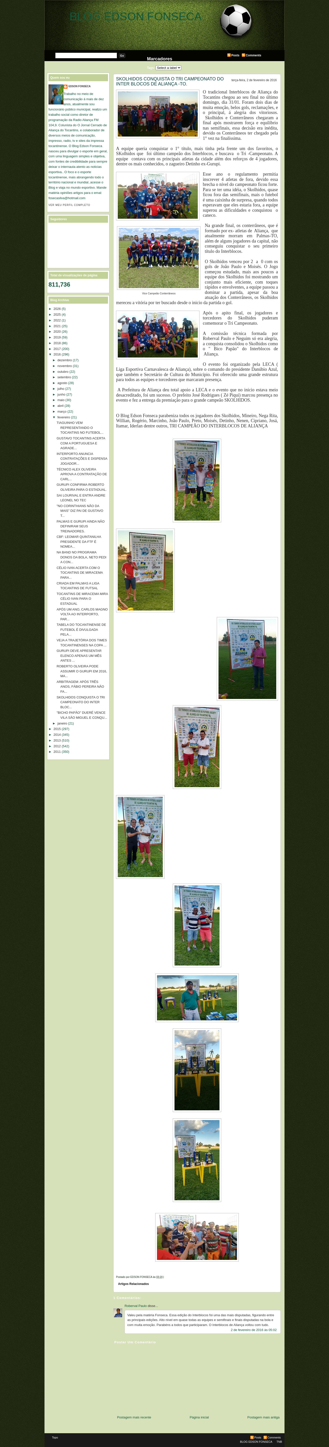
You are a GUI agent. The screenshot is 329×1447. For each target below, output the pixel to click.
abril (61, 406)
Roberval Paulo (135, 1306)
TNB (279, 1441)
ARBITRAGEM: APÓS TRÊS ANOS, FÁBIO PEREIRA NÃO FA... (80, 686)
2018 (57, 343)
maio (61, 400)
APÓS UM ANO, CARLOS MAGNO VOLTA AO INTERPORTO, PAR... (82, 614)
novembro (65, 366)
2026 (57, 309)
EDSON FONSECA (79, 86)
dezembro (65, 360)
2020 (57, 331)
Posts (235, 55)
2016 (57, 354)
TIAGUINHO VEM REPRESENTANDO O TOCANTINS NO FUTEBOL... (79, 427)
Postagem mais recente (134, 1417)
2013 (57, 740)
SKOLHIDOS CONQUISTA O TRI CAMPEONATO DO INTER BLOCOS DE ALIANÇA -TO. (170, 81)
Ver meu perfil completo (69, 205)
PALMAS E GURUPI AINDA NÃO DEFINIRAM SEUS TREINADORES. (80, 526)
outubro (63, 372)
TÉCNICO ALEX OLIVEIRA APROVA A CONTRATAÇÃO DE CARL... (81, 474)
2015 (57, 729)
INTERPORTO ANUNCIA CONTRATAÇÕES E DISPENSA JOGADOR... (81, 458)
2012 (57, 746)
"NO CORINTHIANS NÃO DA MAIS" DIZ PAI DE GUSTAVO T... (79, 511)
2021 (57, 326)
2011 (57, 752)
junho (62, 394)
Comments (253, 55)
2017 (57, 349)
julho (61, 389)
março (62, 411)
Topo (55, 1437)
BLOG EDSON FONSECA (136, 16)
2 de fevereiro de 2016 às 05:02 (254, 1330)
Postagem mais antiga (264, 1417)
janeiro (62, 723)
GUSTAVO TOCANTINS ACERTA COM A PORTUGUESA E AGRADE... (80, 443)
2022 (57, 320)
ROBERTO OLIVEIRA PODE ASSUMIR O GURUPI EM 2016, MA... (81, 671)
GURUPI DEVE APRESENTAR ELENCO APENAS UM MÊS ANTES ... (79, 655)
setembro (64, 377)
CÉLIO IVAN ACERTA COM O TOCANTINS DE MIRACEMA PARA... (79, 572)
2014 (57, 735)
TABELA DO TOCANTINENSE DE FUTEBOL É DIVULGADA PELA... (81, 629)
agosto (62, 383)
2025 (57, 314)
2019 (57, 337)
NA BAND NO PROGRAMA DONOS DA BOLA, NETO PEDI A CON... (81, 557)
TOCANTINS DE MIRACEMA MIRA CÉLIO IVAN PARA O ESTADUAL (82, 599)
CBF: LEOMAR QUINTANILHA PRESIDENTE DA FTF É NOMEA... (78, 541)
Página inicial (199, 1417)
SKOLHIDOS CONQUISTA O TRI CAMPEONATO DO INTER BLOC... (80, 702)
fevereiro (64, 417)
